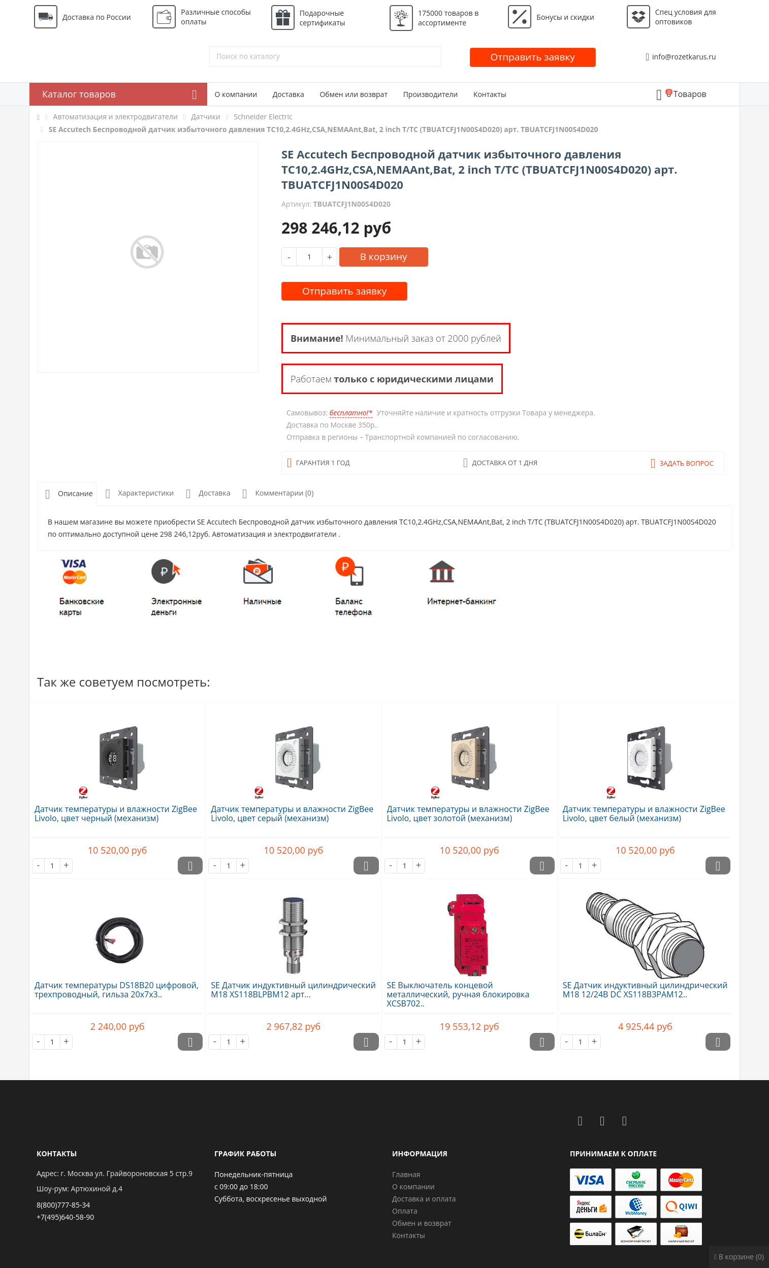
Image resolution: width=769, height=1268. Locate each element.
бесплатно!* (351, 412)
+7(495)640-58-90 (65, 1217)
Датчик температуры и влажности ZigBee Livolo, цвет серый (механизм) (292, 813)
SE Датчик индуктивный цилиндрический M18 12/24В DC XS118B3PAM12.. (645, 990)
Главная (406, 1174)
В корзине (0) (739, 1256)
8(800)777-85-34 (63, 1205)
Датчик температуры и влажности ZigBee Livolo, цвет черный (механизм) (116, 813)
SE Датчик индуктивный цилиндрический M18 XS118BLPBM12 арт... (293, 990)
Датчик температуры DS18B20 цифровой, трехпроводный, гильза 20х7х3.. (117, 990)
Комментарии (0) (275, 493)
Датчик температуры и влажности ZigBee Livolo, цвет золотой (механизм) (468, 813)
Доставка (288, 94)
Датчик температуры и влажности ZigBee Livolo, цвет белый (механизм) (644, 813)
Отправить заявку (533, 56)
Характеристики (138, 493)
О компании (236, 94)
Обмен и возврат (422, 1223)
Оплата (405, 1211)
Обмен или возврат (353, 94)
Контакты (489, 94)
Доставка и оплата (424, 1199)
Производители (430, 94)
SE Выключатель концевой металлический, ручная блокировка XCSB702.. (458, 994)
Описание (67, 494)
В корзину (383, 256)
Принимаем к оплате (613, 1153)
